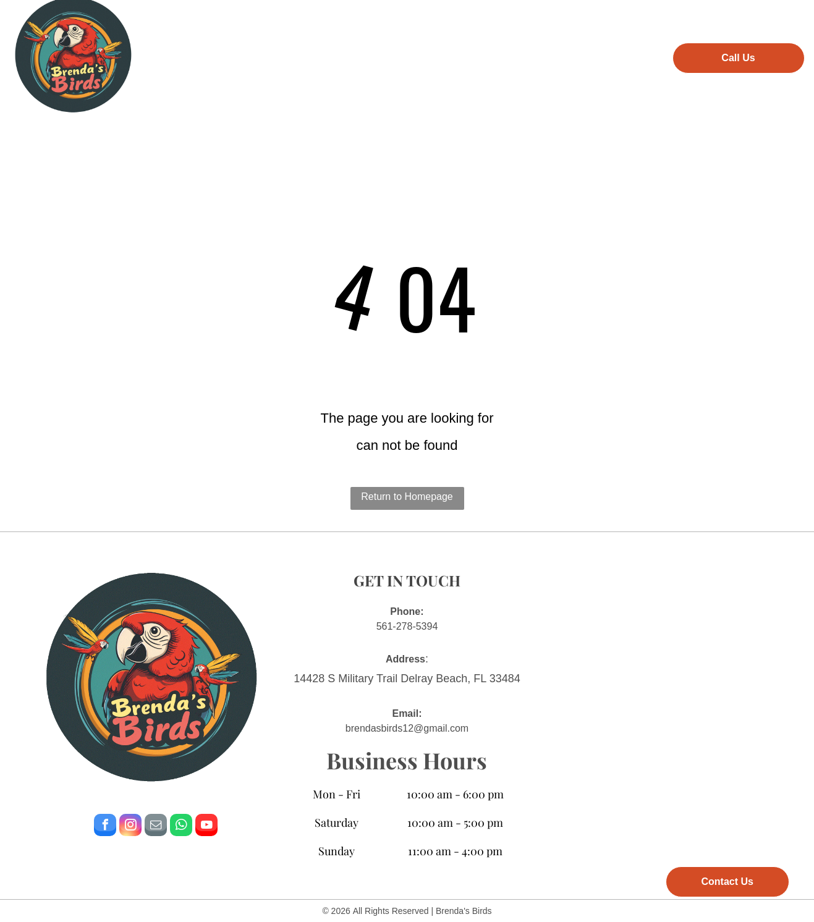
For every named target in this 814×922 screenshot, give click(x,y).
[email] (156, 826)
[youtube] (206, 826)
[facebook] (105, 826)
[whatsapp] (181, 826)
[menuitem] (218, 56)
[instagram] (130, 826)
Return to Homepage (407, 496)
